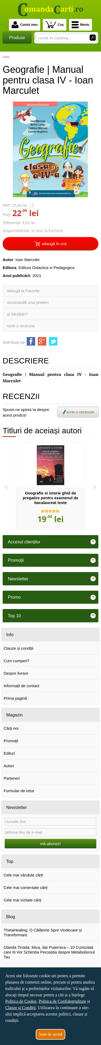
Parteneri (12, 778)
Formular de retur (19, 790)
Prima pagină (15, 698)
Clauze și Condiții (20, 1007)
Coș (54, 24)
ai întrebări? (17, 314)
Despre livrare (16, 673)
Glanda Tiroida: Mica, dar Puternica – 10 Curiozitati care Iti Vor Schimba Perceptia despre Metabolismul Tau (49, 952)
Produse (17, 37)
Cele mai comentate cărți (26, 887)
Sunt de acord (50, 1034)
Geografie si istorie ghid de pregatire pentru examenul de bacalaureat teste (50, 498)
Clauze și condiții (19, 648)
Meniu (80, 24)
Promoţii (11, 740)
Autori (9, 765)
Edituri (9, 753)
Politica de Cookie (20, 1001)
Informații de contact (21, 685)
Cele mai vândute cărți (23, 875)
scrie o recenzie (21, 326)
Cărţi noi (11, 728)
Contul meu (25, 24)
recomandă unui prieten (28, 302)
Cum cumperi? (17, 660)
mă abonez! (50, 843)
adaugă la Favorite (23, 290)
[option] (50, 486)
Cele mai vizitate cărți (23, 900)
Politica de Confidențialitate (62, 1001)
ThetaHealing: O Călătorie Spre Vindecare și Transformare (43, 932)
